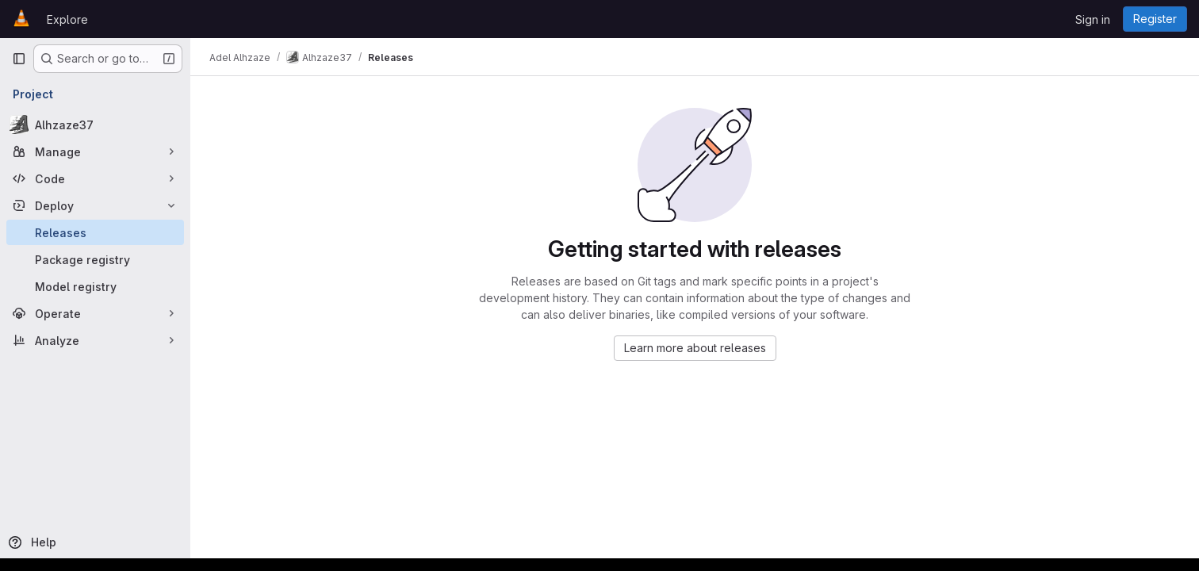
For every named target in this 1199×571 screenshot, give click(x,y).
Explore (67, 19)
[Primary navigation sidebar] (19, 58)
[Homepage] (21, 19)
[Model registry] (95, 286)
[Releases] (95, 232)
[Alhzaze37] (95, 124)
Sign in (1092, 19)
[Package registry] (95, 259)
